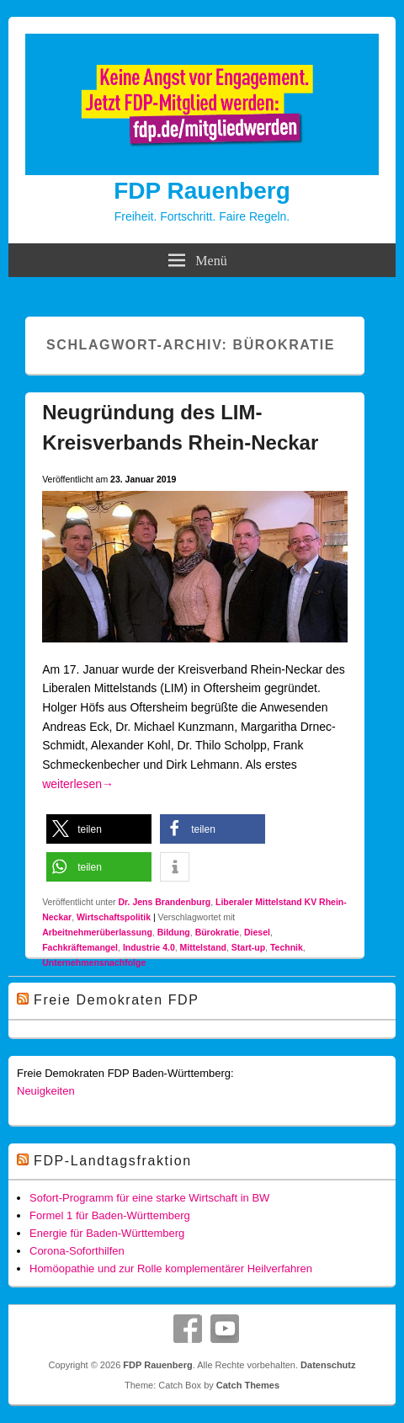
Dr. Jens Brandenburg (164, 902)
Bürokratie (217, 932)
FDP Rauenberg (202, 191)
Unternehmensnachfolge (94, 962)
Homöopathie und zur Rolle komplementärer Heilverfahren (170, 1268)
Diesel (257, 932)
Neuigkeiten (46, 1091)
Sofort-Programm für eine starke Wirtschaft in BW (149, 1197)
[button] (99, 829)
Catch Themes (247, 1385)
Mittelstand (203, 947)
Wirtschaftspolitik (114, 917)
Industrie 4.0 (149, 947)
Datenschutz (327, 1365)
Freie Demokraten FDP (116, 1000)
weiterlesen (78, 784)
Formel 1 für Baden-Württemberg (109, 1215)
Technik (286, 947)
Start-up (248, 947)
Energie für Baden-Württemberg (106, 1233)
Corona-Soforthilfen (77, 1250)
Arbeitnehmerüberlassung (97, 932)
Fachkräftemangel (80, 947)
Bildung (173, 932)
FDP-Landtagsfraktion (113, 1161)
